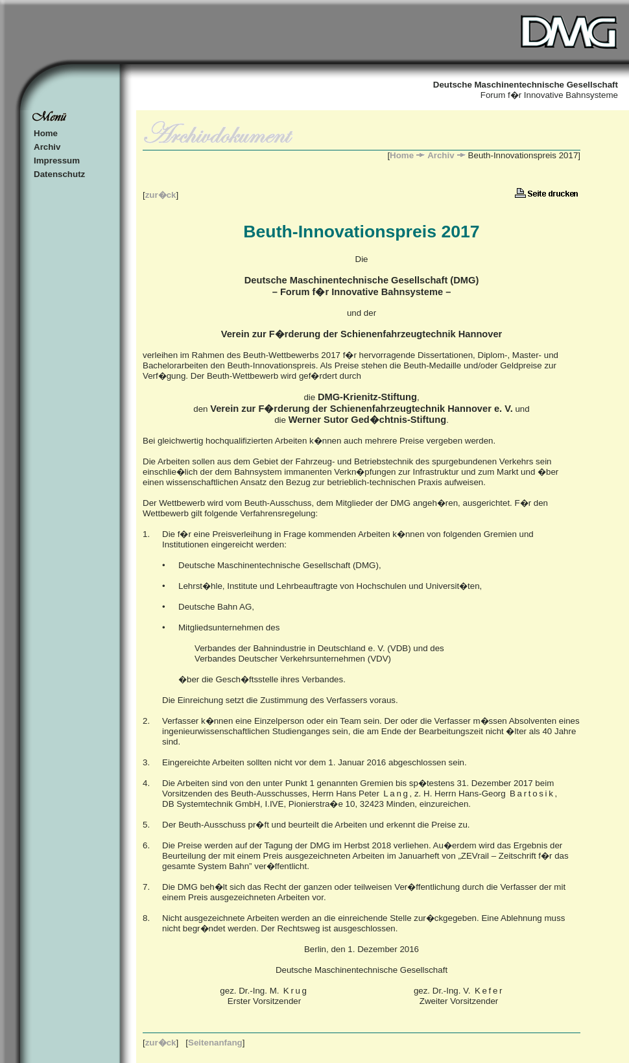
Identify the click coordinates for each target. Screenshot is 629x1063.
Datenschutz (59, 174)
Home (46, 133)
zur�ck (160, 195)
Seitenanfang (215, 1042)
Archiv (47, 147)
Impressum (57, 160)
